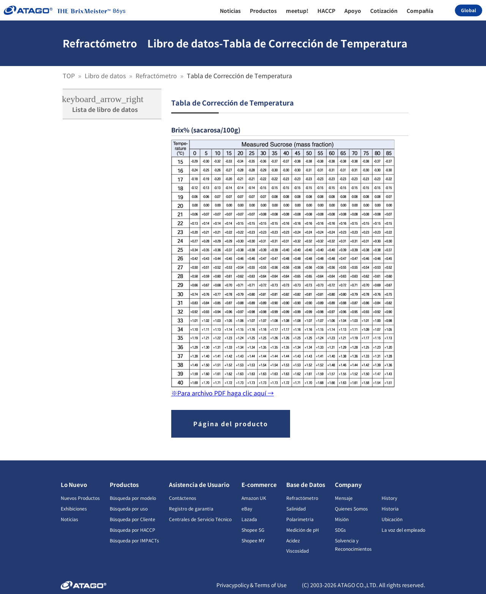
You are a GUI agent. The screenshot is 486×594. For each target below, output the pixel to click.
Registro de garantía (191, 508)
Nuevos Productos (80, 498)
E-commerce (259, 484)
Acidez (293, 540)
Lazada (249, 519)
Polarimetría (299, 519)
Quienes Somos (351, 508)
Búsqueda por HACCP (133, 529)
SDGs (340, 529)
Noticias (69, 519)
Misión (342, 519)
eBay (246, 508)
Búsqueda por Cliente (133, 519)
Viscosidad (297, 550)
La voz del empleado (403, 529)
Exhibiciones (74, 508)
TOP (69, 75)
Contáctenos (182, 498)
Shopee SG (252, 529)
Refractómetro (157, 75)
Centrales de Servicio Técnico (200, 519)
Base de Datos (305, 484)
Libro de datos (106, 75)
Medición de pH (302, 529)
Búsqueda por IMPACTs (134, 540)
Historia (390, 508)
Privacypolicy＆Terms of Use (251, 585)
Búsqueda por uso (129, 508)
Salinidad (296, 508)
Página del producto (230, 423)
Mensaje (344, 498)
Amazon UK (253, 498)
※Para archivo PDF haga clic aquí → (222, 392)
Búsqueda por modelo (133, 498)
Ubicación (392, 519)
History (389, 498)
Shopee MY (253, 540)
